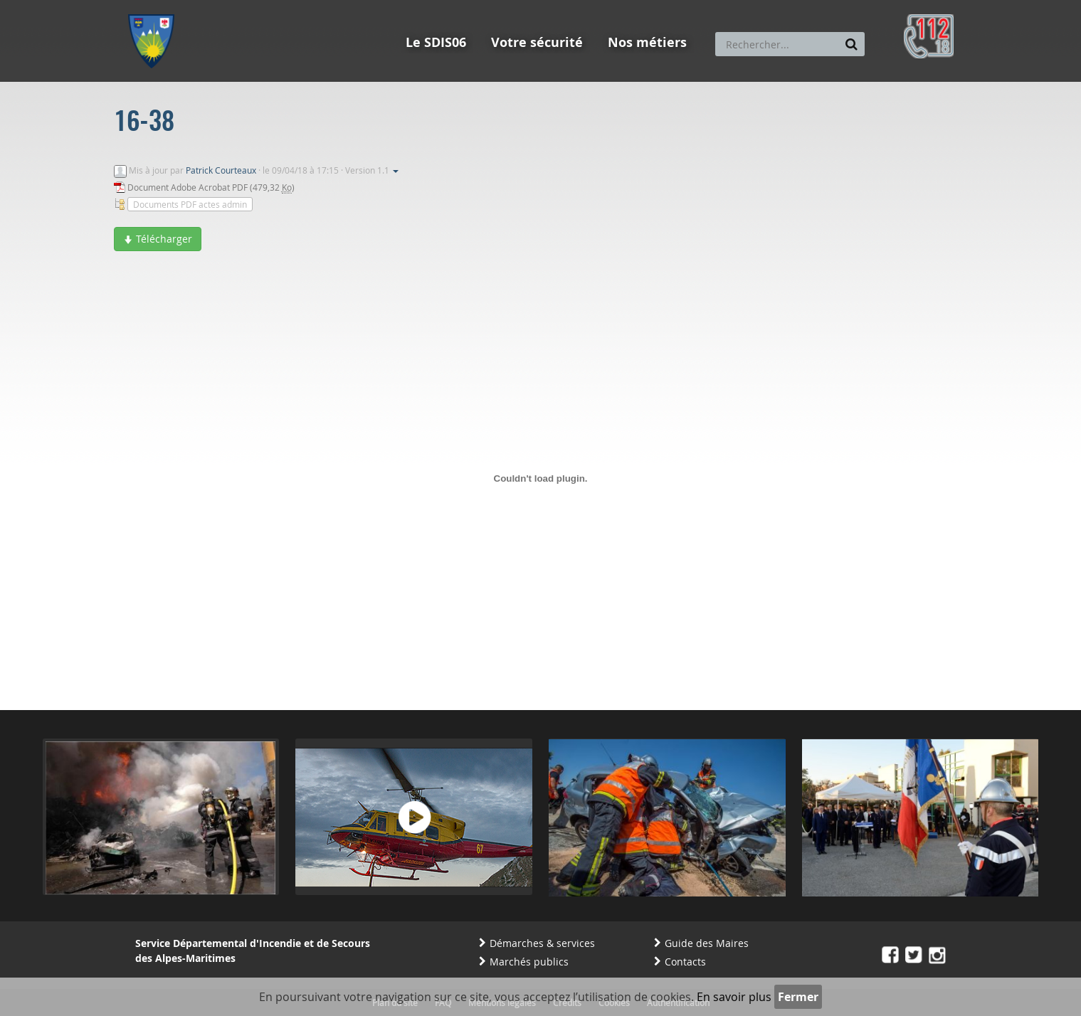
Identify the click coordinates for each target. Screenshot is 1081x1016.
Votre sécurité (537, 42)
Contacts (685, 961)
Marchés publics (529, 961)
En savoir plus (734, 997)
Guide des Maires (707, 943)
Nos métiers (647, 42)
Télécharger (157, 238)
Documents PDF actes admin (190, 204)
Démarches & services (542, 943)
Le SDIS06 (436, 42)
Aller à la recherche (320, 6)
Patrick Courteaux (221, 170)
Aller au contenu (232, 6)
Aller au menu (156, 6)
